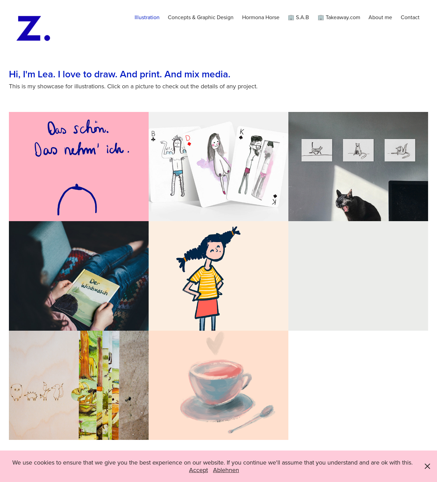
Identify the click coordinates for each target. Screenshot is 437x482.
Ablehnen (226, 470)
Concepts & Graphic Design (201, 17)
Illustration (147, 17)
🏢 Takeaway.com (338, 17)
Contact (410, 17)
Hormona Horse (260, 17)
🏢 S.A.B (298, 17)
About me (380, 17)
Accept (198, 470)
